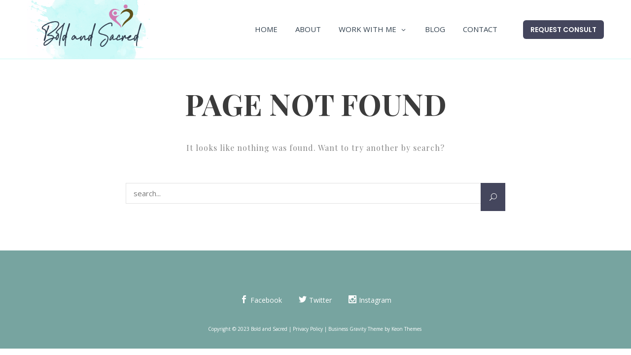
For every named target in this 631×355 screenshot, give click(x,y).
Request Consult (563, 30)
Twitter (320, 300)
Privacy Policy (308, 328)
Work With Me (367, 29)
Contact (480, 29)
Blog (435, 29)
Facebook (266, 300)
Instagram (375, 300)
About (308, 29)
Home (266, 29)
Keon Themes (406, 328)
